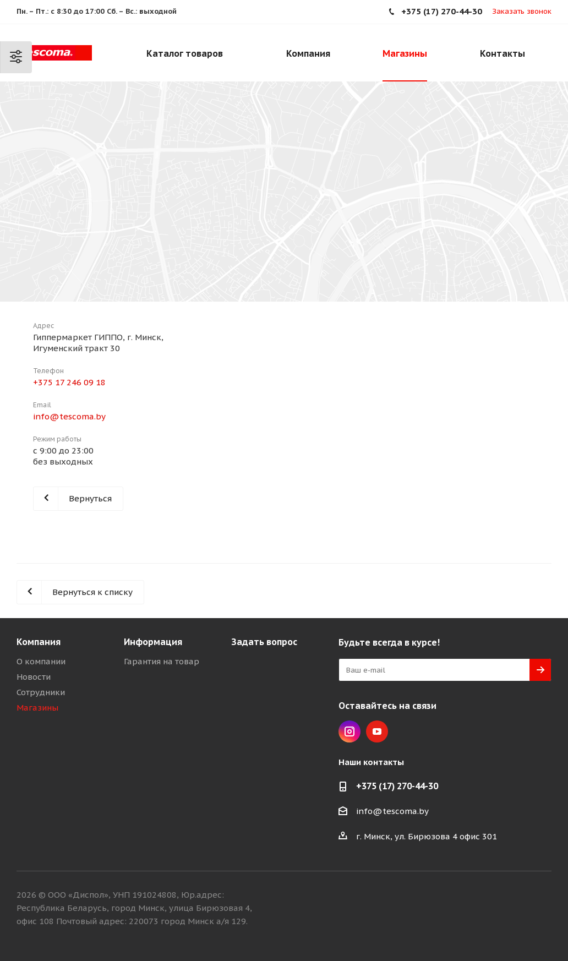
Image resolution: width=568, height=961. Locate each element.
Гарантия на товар (161, 661)
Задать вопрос (264, 641)
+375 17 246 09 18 (69, 382)
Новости (34, 676)
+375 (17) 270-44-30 (397, 785)
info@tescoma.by (69, 416)
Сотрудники (41, 692)
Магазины (37, 707)
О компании (41, 661)
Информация (153, 641)
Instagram (349, 731)
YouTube (377, 731)
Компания (39, 641)
